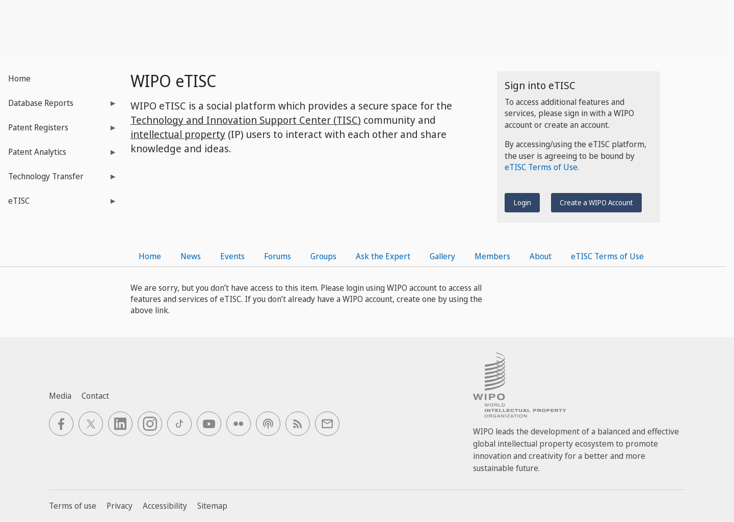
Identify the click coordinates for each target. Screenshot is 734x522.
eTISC (58, 204)
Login (522, 202)
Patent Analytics (58, 155)
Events (232, 256)
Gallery (442, 256)
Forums (277, 256)
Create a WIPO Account (596, 202)
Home (19, 78)
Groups (323, 256)
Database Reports (58, 106)
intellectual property (177, 134)
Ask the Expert (383, 256)
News (190, 256)
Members (492, 256)
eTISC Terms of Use (541, 167)
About (541, 256)
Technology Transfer (58, 179)
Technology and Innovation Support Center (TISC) (245, 120)
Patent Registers (58, 131)
